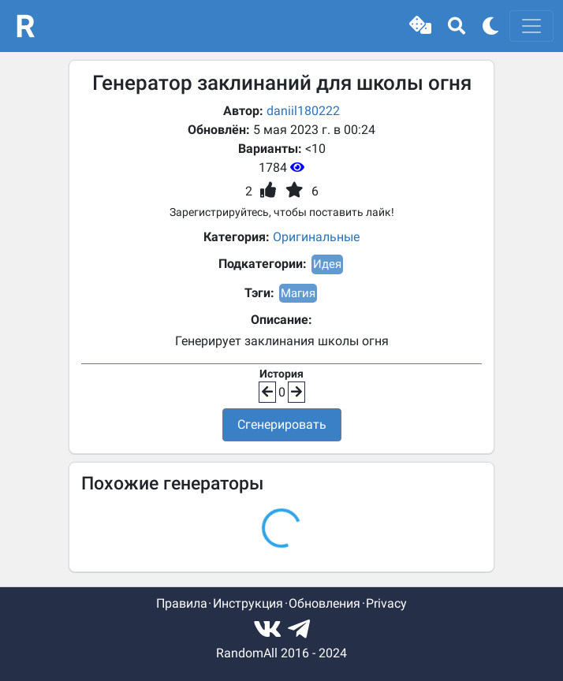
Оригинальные (316, 236)
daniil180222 (303, 110)
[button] (420, 26)
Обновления (324, 603)
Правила (181, 603)
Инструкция (248, 603)
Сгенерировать (281, 424)
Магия (298, 293)
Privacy (386, 603)
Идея (327, 264)
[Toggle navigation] (531, 26)
